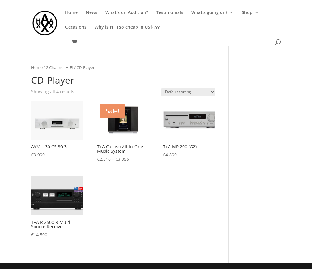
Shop (247, 12)
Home (71, 12)
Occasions (75, 27)
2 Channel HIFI (59, 67)
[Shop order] (188, 92)
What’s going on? (209, 12)
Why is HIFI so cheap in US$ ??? (127, 27)
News (91, 12)
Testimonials (169, 12)
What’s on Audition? (126, 12)
